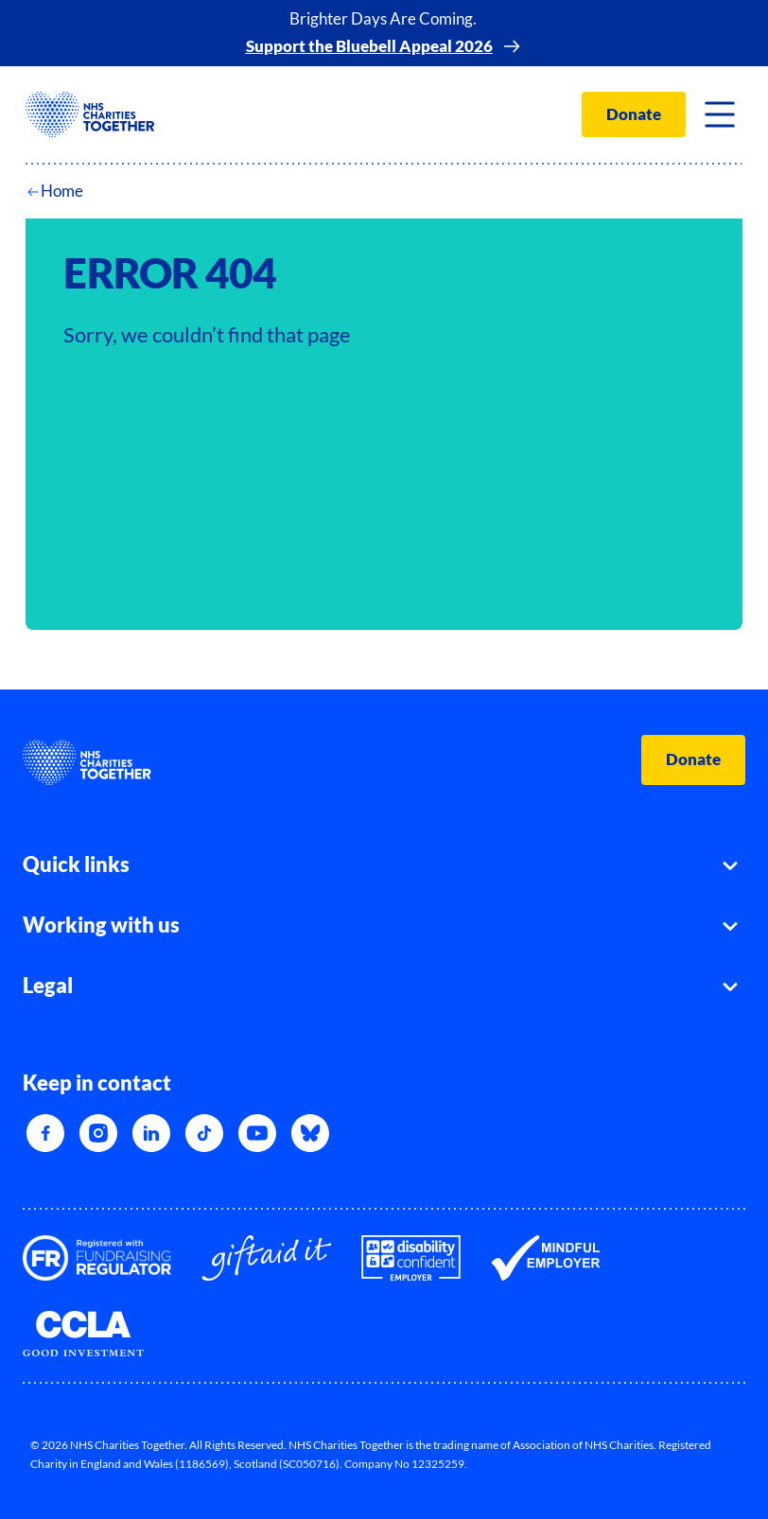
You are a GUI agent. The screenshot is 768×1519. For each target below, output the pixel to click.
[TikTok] (204, 1133)
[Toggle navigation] (719, 114)
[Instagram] (98, 1133)
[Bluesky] (310, 1133)
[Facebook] (45, 1133)
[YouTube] (257, 1133)
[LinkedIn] (151, 1133)
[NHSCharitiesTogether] (90, 114)
